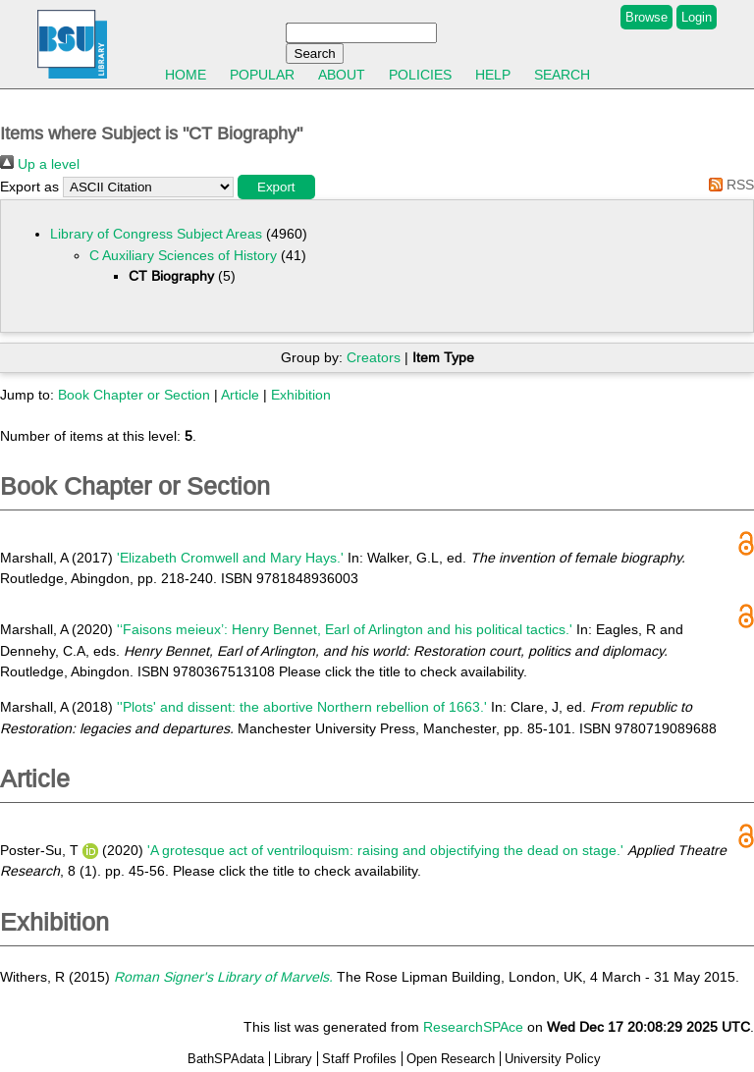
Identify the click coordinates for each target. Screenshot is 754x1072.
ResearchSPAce (473, 1027)
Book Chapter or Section (134, 394)
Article (240, 394)
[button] (276, 187)
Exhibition (301, 394)
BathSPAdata (226, 1058)
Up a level (40, 164)
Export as (29, 186)
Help (493, 74)
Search (562, 74)
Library (293, 1058)
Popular (262, 74)
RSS (728, 184)
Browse (646, 17)
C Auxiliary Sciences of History (183, 255)
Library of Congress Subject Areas (156, 233)
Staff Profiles (359, 1058)
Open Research (450, 1058)
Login (696, 17)
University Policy (553, 1058)
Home (185, 74)
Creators (374, 357)
